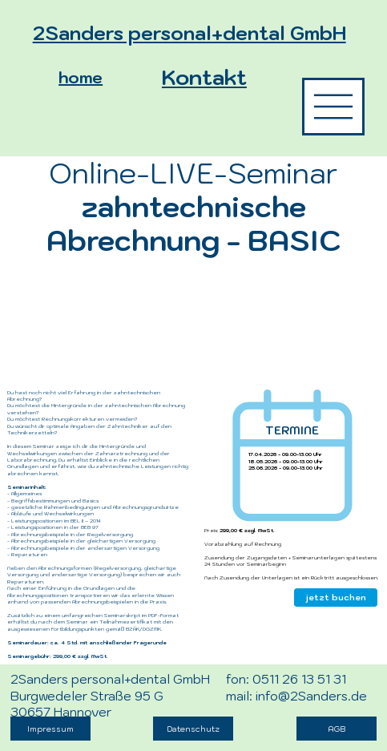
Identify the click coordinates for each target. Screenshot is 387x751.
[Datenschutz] (193, 729)
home (80, 77)
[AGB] (336, 729)
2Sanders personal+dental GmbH (189, 33)
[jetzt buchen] (335, 597)
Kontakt (204, 77)
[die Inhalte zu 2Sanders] (333, 106)
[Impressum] (50, 729)
